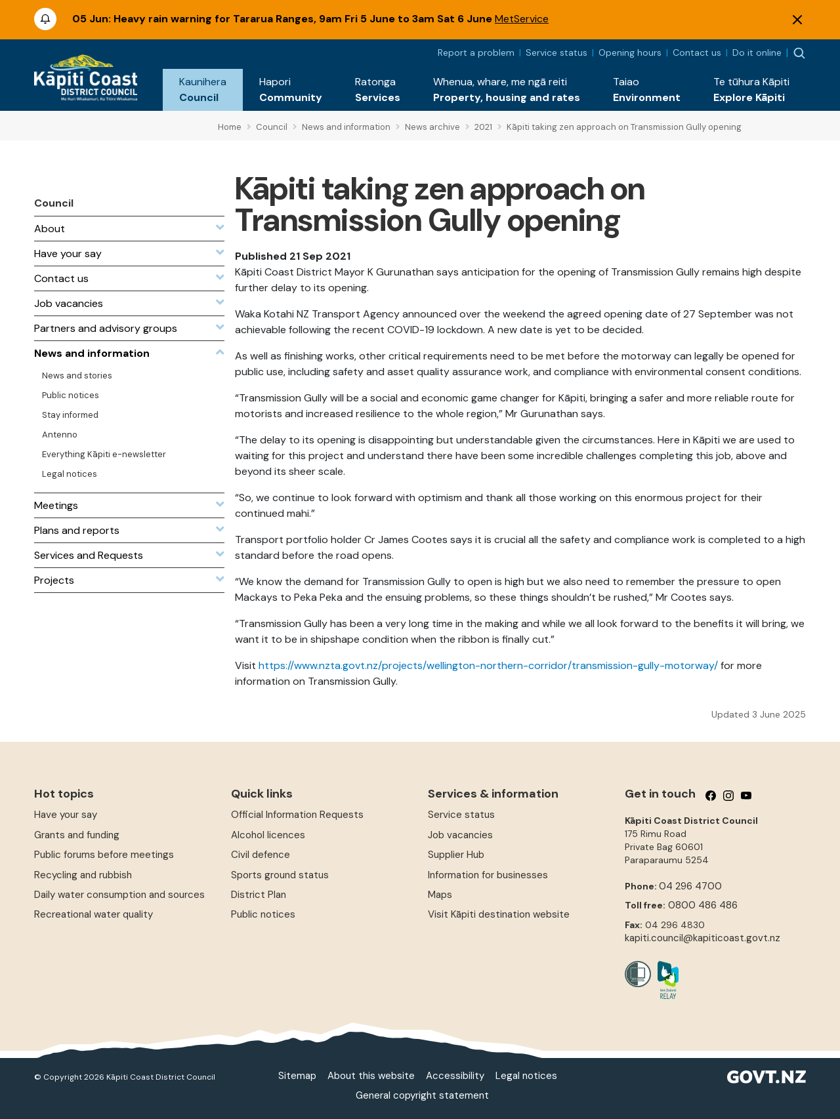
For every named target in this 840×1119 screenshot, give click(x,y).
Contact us (697, 52)
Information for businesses (488, 875)
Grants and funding (76, 835)
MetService (522, 19)
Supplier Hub (456, 854)
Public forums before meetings (104, 854)
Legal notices (526, 1075)
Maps (440, 894)
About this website (371, 1075)
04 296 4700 (690, 886)
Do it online (757, 52)
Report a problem (476, 52)
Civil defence (260, 854)
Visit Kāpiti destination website (499, 914)
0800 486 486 (703, 905)
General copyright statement (422, 1095)
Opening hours (630, 52)
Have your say (65, 814)
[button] (203, 90)
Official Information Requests (297, 814)
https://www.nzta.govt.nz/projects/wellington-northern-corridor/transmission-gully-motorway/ (488, 665)
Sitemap (297, 1075)
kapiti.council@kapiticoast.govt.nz (702, 938)
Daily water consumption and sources (119, 894)
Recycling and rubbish (83, 875)
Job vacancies (460, 835)
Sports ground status (280, 875)
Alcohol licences (268, 835)
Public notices (263, 914)
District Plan (258, 894)
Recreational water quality (93, 914)
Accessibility (455, 1075)
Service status (556, 52)
